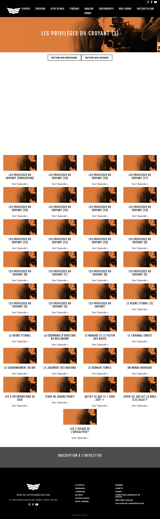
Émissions (40, 8)
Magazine (89, 8)
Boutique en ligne (145, 8)
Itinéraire (74, 8)
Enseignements (106, 8)
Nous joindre (125, 8)
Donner (87, 13)
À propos (25, 8)
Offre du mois (57, 8)
